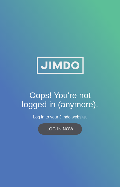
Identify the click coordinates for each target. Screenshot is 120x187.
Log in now (60, 129)
